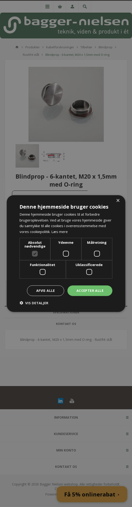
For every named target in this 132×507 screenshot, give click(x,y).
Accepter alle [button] (90, 290)
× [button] (118, 200)
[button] (34, 303)
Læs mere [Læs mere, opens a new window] (59, 231)
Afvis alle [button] (45, 290)
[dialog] (66, 253)
